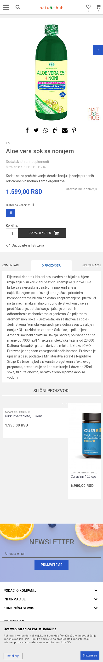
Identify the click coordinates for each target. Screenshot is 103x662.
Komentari (10, 265)
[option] (51, 72)
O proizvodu (51, 265)
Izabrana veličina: (20, 205)
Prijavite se (51, 565)
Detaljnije (13, 656)
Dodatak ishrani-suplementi (27, 161)
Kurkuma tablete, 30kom (23, 416)
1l (10, 213)
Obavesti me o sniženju (81, 189)
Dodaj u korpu (40, 233)
